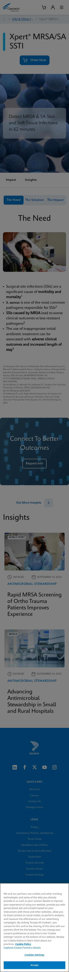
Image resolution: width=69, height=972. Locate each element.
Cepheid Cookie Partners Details (22, 947)
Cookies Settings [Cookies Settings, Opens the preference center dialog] (34, 954)
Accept (35, 965)
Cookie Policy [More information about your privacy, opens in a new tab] (23, 944)
